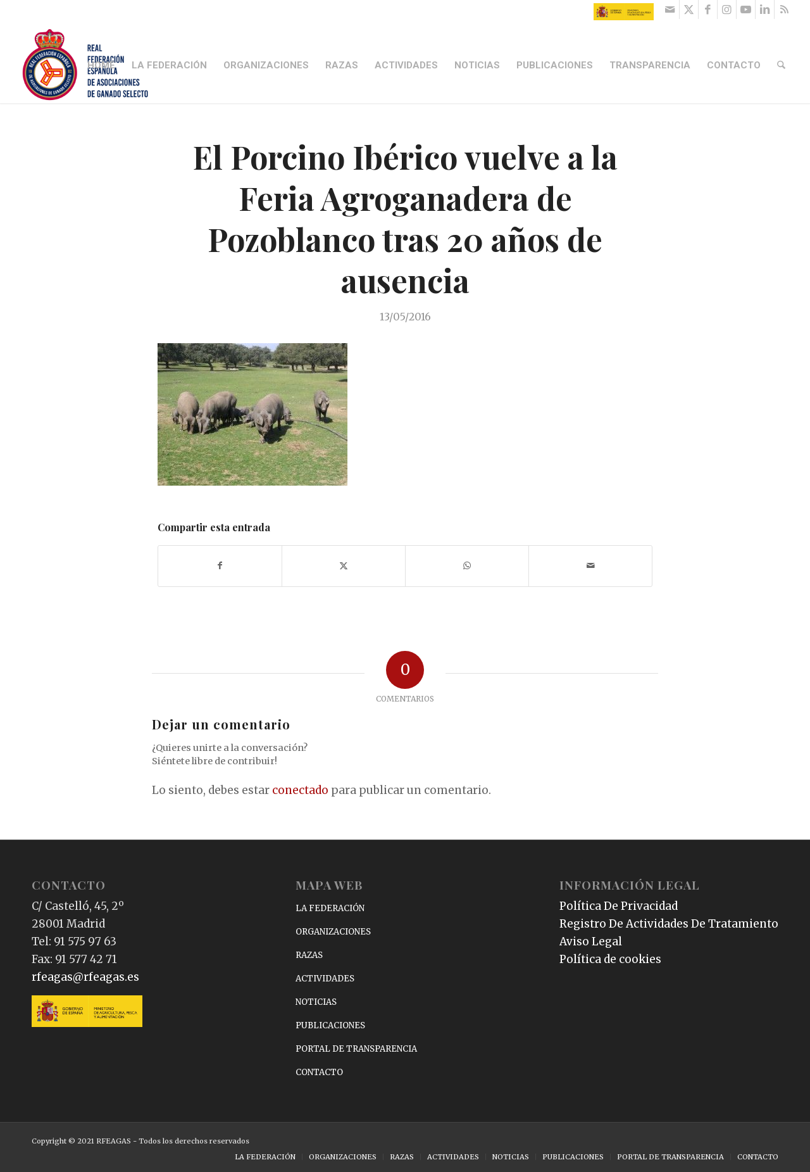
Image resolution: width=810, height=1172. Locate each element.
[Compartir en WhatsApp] (467, 566)
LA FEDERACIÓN (330, 908)
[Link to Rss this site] (784, 9)
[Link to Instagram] (727, 9)
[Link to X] (689, 9)
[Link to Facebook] (708, 9)
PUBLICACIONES (330, 1025)
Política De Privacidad (618, 906)
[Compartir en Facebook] (220, 566)
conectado (300, 790)
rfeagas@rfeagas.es (85, 977)
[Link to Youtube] (746, 9)
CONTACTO (319, 1072)
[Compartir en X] (343, 566)
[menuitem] (102, 65)
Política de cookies (610, 959)
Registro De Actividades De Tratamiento (668, 924)
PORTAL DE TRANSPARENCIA (356, 1048)
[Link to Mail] (670, 9)
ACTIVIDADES (325, 978)
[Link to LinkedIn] (765, 9)
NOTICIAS (316, 1002)
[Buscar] (782, 65)
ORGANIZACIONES (333, 931)
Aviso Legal (590, 941)
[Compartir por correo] (590, 566)
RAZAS (309, 955)
